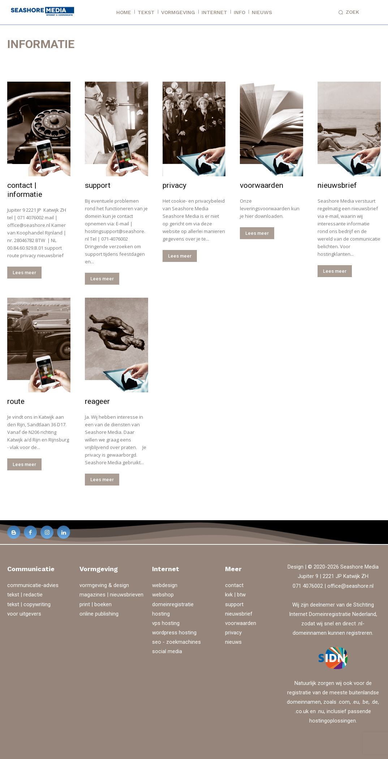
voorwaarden (261, 185)
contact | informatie (24, 190)
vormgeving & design (104, 585)
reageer (97, 401)
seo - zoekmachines (176, 642)
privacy (174, 185)
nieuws (233, 642)
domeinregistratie (173, 604)
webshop (163, 594)
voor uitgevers (24, 614)
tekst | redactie (25, 594)
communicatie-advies (33, 585)
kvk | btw (235, 594)
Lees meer (24, 272)
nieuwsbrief (337, 185)
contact (234, 585)
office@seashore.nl (350, 586)
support (98, 185)
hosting (161, 614)
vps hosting (166, 623)
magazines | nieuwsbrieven (111, 594)
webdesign (164, 585)
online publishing (98, 614)
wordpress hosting (174, 632)
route (16, 401)
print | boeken (95, 604)
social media (167, 651)
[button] (347, 12)
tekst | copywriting (29, 604)
